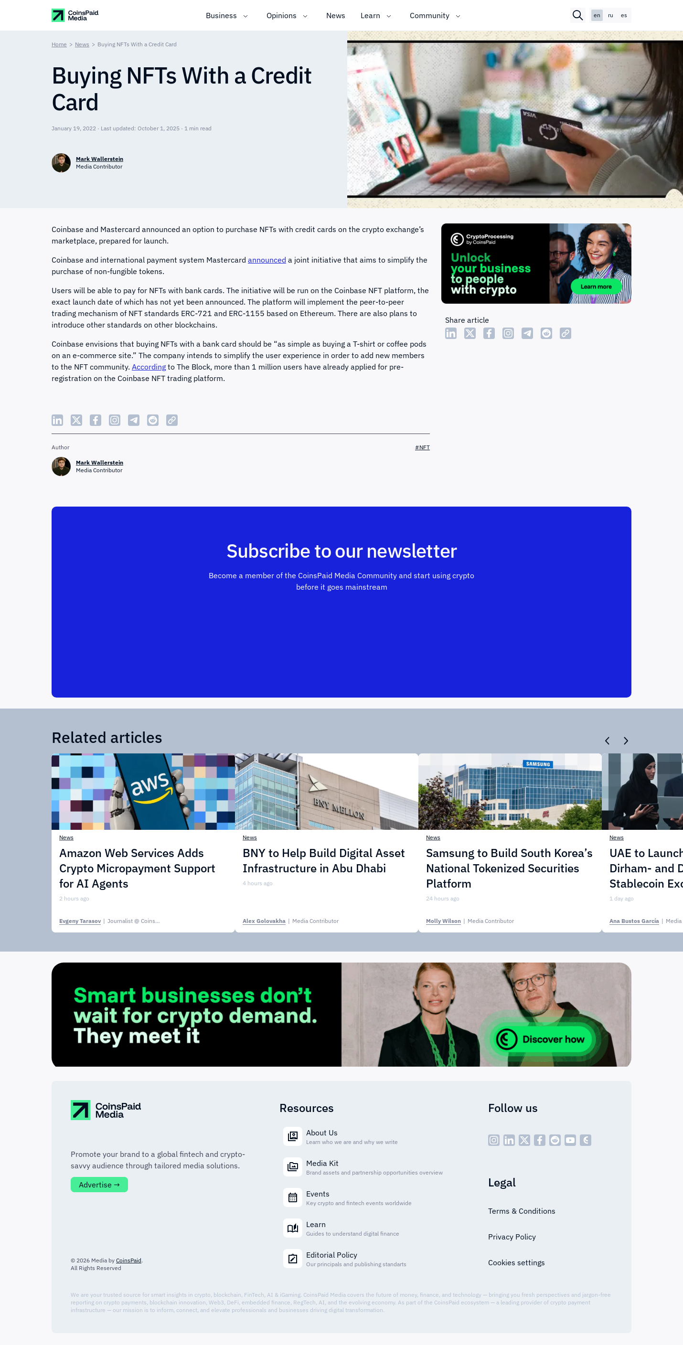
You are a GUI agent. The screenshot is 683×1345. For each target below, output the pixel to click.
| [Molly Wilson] (470, 921)
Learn (370, 15)
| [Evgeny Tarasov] (121, 921)
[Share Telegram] (527, 333)
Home (59, 44)
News (335, 15)
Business (221, 15)
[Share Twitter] (470, 333)
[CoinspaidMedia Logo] (75, 15)
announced (267, 260)
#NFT (422, 447)
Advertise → (99, 1184)
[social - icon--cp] (585, 1140)
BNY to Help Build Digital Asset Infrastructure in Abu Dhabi (324, 860)
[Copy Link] (565, 333)
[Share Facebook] (489, 333)
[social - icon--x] (524, 1140)
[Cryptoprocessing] (536, 265)
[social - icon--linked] (509, 1140)
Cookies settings (516, 1262)
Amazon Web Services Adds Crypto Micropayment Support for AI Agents (137, 868)
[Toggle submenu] (245, 15)
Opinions (282, 15)
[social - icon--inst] (494, 1140)
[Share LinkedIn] (451, 333)
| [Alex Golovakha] (291, 921)
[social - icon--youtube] (570, 1140)
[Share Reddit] (546, 333)
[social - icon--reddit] (555, 1140)
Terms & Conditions (521, 1211)
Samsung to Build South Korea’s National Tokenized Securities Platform (509, 868)
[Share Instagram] (508, 333)
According (149, 366)
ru (610, 15)
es (624, 15)
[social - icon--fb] (539, 1140)
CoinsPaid (128, 1260)
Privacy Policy (512, 1236)
